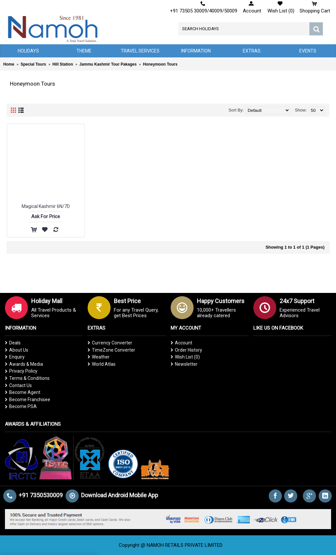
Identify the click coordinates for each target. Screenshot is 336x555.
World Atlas (102, 364)
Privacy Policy (21, 371)
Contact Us (18, 385)
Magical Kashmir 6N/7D (46, 206)
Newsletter (184, 364)
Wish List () (185, 357)
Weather (99, 357)
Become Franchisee (27, 399)
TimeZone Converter (111, 350)
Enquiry (15, 357)
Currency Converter (110, 342)
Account (181, 342)
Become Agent (22, 392)
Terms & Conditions (27, 378)
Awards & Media (24, 364)
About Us (16, 350)
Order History (186, 350)
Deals (13, 342)
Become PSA (21, 406)
